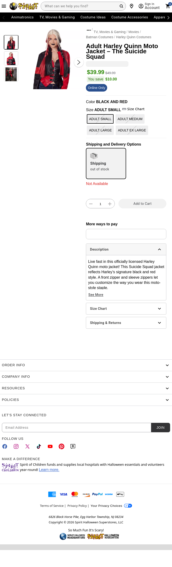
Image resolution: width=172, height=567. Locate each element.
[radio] (106, 163)
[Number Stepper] (100, 204)
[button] (52, 57)
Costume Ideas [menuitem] (93, 17)
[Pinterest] (61, 446)
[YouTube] (50, 446)
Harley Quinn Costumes (133, 37)
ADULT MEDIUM (130, 119)
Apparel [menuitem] (160, 17)
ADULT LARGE (100, 130)
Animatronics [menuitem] (22, 17)
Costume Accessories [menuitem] (129, 17)
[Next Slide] (79, 62)
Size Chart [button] (133, 109)
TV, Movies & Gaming (110, 32)
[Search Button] (121, 6)
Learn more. (49, 470)
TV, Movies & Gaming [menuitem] (57, 17)
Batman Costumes (99, 37)
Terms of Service (52, 506)
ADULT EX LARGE (132, 130)
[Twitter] (27, 446)
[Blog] (73, 446)
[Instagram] (16, 446)
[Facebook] (5, 446)
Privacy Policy (77, 506)
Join (160, 427)
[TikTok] (39, 446)
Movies (133, 32)
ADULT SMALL (100, 119)
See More (95, 295)
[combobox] (83, 6)
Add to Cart (142, 204)
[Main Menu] (4, 6)
